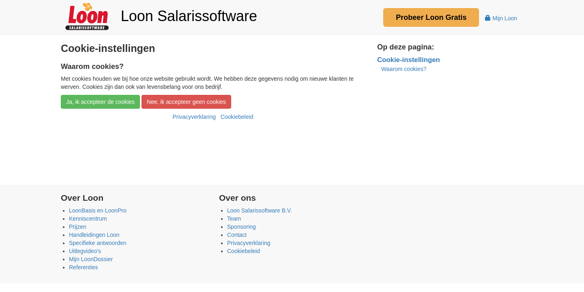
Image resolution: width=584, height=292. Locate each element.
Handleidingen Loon (94, 235)
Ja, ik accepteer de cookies (100, 102)
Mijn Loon (501, 18)
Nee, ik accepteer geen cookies (186, 102)
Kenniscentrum (88, 218)
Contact (237, 235)
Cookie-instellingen (408, 60)
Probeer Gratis (431, 17)
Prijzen (77, 226)
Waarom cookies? (404, 69)
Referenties (83, 267)
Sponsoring (241, 226)
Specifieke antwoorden (98, 243)
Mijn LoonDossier (91, 259)
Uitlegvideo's (85, 251)
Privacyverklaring (194, 117)
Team (234, 218)
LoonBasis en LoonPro (98, 210)
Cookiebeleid (237, 117)
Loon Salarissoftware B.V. (259, 210)
